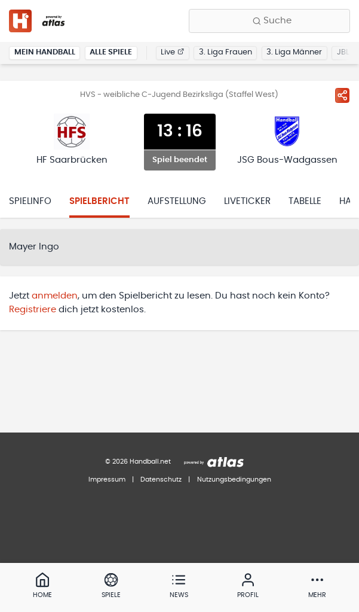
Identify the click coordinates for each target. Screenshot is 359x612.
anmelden (55, 295)
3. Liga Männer (294, 52)
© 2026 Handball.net (138, 461)
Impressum (106, 479)
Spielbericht (99, 201)
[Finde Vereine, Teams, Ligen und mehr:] (269, 21)
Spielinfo (30, 201)
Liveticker (247, 201)
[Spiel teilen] (342, 95)
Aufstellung (177, 201)
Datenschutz (161, 479)
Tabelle (305, 201)
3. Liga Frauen (225, 52)
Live (172, 52)
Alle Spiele (111, 52)
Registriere (32, 309)
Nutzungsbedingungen (234, 479)
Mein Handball (44, 52)
